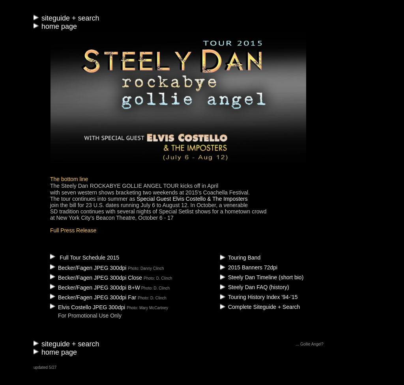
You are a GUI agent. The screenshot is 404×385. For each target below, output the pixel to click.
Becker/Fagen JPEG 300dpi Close (97, 278)
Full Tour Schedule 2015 (89, 257)
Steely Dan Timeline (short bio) (265, 277)
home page (59, 26)
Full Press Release (73, 230)
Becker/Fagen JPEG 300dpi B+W (95, 287)
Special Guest (154, 199)
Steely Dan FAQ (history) (258, 287)
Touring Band (244, 257)
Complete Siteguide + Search (264, 307)
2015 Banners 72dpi (252, 267)
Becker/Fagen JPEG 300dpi (89, 268)
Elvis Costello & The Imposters (209, 199)
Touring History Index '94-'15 (263, 297)
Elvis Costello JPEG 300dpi (88, 307)
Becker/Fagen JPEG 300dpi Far (94, 297)
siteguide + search (70, 18)
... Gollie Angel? (310, 344)
